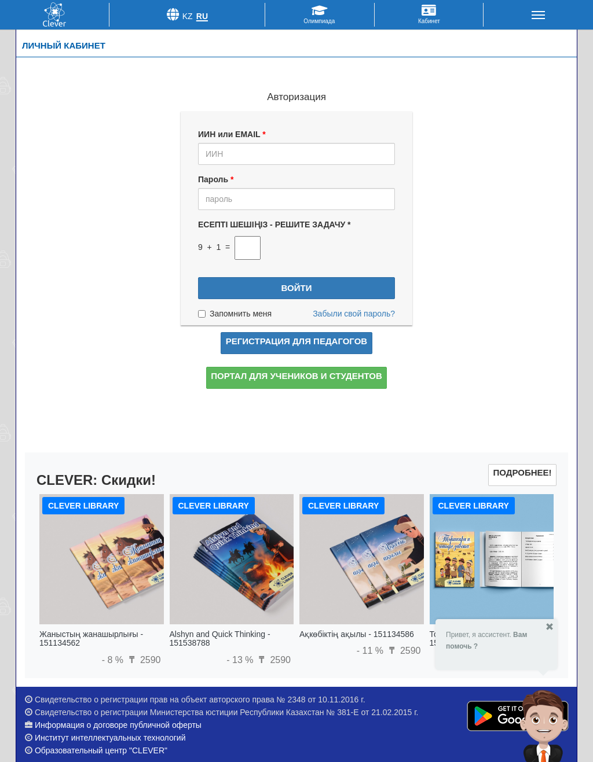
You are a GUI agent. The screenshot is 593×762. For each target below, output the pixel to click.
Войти (296, 288)
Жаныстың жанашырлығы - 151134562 (91, 638)
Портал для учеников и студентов (296, 376)
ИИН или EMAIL (232, 134)
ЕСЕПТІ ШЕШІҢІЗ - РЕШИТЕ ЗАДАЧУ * (274, 224)
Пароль (215, 179)
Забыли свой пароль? (354, 313)
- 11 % (371, 651)
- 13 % (241, 660)
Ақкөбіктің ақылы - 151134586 (356, 634)
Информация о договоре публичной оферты (118, 725)
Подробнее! (522, 472)
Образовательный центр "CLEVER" (101, 750)
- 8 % (114, 660)
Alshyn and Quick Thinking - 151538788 (220, 638)
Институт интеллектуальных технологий (110, 737)
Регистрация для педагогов (296, 341)
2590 (143, 660)
